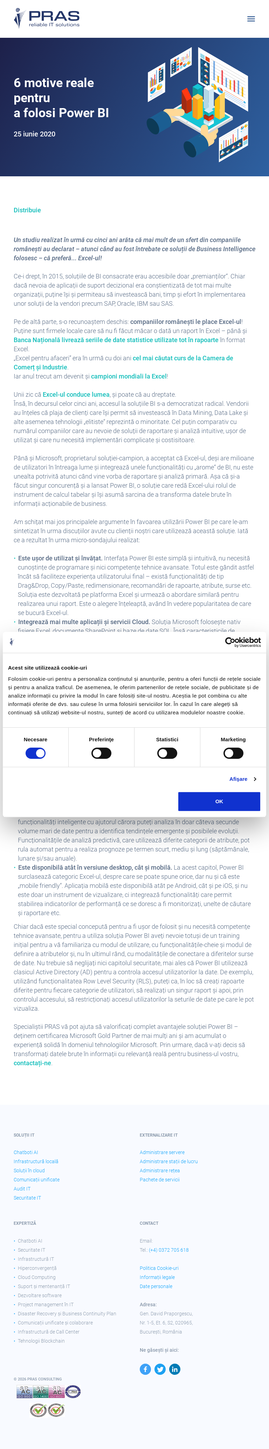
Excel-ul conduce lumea (76, 394)
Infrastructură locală (36, 1161)
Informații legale (157, 1277)
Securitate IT (27, 1198)
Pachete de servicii (160, 1179)
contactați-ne (32, 1063)
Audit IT (22, 1189)
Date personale (156, 1286)
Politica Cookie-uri (159, 1268)
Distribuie (27, 210)
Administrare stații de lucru (169, 1161)
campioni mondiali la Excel (129, 376)
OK (219, 801)
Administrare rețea (160, 1170)
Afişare (238, 779)
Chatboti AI (26, 1152)
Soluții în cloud (29, 1170)
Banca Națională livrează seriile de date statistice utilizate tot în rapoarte (116, 340)
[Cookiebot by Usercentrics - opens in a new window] (230, 642)
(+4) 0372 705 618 (169, 1250)
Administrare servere (162, 1152)
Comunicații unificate (37, 1179)
